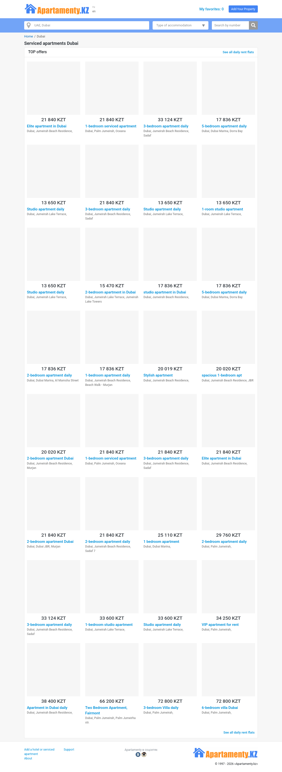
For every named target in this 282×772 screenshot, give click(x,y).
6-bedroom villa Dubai (220, 707)
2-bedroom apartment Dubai (50, 458)
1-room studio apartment (222, 209)
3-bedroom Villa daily (161, 707)
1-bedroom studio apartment (109, 624)
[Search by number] (230, 25)
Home (28, 36)
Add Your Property (243, 9)
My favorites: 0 (211, 9)
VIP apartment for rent (220, 624)
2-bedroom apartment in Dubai (110, 292)
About (28, 758)
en (94, 11)
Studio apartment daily (45, 209)
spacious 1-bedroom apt (222, 375)
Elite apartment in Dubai (46, 126)
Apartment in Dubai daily (47, 707)
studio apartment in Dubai (164, 292)
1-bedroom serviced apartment (110, 126)
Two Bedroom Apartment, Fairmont (106, 710)
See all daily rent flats (238, 52)
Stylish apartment (158, 375)
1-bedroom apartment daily (107, 375)
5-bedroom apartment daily (224, 126)
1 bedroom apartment (161, 541)
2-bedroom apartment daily (49, 375)
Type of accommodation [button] (174, 25)
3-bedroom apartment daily (165, 126)
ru (93, 7)
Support (69, 749)
